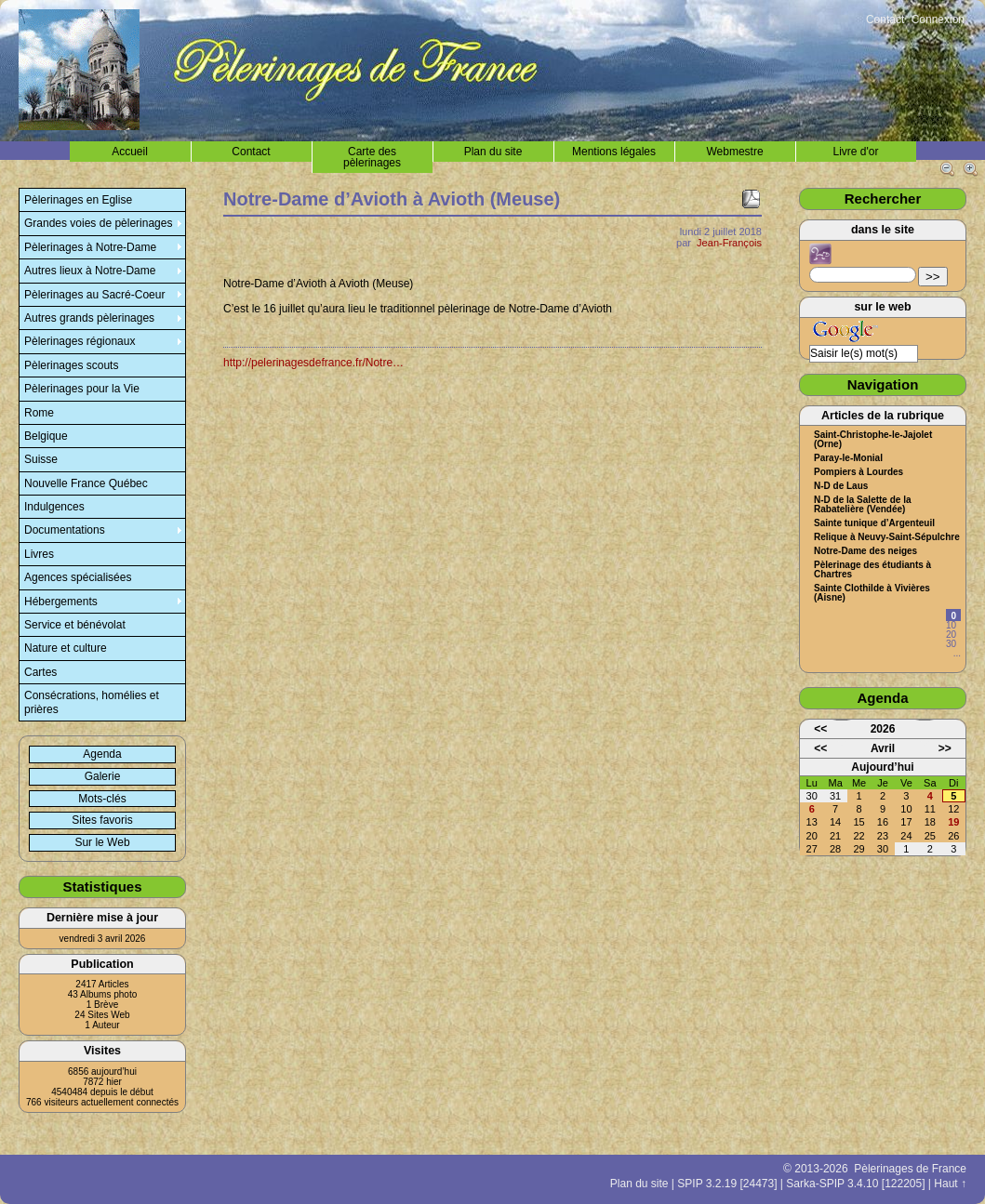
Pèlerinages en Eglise (78, 199)
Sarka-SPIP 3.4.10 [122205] (855, 1183)
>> (932, 277)
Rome (39, 412)
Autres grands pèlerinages (89, 317)
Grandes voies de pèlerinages (98, 223)
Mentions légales (614, 151)
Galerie (103, 776)
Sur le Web (101, 842)
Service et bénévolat (75, 624)
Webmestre (734, 151)
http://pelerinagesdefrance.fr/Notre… (313, 362)
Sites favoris (102, 820)
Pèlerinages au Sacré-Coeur (94, 294)
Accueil (130, 151)
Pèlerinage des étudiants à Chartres (872, 570)
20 (951, 634)
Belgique (46, 436)
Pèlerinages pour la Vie (82, 388)
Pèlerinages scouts (71, 365)
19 (953, 821)
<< (820, 728)
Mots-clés (102, 798)
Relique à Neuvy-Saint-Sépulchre (887, 537)
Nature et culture (65, 648)
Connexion (938, 19)
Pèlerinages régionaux (79, 341)
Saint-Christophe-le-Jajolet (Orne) (873, 439)
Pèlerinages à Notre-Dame (90, 247)
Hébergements (61, 601)
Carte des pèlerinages (372, 157)
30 (951, 644)
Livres (39, 554)
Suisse (41, 459)
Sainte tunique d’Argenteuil (874, 523)
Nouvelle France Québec (86, 483)
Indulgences (54, 506)
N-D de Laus (841, 486)
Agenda (102, 754)
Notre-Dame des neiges (865, 551)
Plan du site (493, 151)
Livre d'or (856, 151)
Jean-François (729, 242)
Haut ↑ (950, 1183)
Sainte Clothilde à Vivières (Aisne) (872, 593)
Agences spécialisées (77, 577)
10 (951, 625)
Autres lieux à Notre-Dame (89, 270)
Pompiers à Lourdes (858, 472)
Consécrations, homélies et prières (91, 702)
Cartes (40, 672)
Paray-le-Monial (848, 458)
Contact (885, 19)
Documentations (64, 529)
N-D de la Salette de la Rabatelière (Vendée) (862, 505)
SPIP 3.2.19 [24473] (727, 1183)
